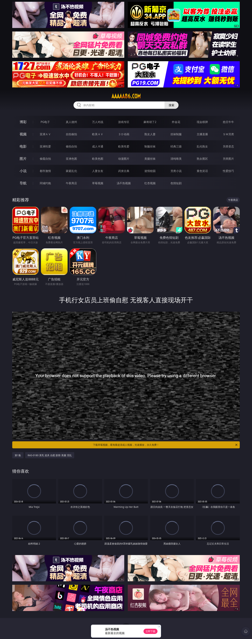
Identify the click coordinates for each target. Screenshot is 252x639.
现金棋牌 (202, 122)
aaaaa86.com (126, 96)
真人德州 (71, 122)
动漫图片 (123, 159)
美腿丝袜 (150, 159)
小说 (23, 170)
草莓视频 (97, 183)
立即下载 (150, 631)
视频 (23, 134)
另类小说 (176, 171)
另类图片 (228, 159)
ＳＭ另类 (228, 134)
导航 (23, 183)
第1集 (18, 455)
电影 (23, 146)
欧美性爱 (123, 146)
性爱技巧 (228, 171)
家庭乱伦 (71, 171)
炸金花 (176, 122)
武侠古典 (123, 171)
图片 (23, 158)
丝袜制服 (176, 134)
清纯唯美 (176, 159)
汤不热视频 (124, 183)
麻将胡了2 (150, 122)
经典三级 (176, 146)
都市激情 (45, 171)
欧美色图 (97, 159)
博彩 (23, 121)
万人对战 (97, 122)
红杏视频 (150, 183)
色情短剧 (176, 183)
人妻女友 (97, 171)
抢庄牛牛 (228, 122)
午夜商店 (71, 183)
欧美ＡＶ (97, 134)
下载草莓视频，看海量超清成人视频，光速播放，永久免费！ (165, 445)
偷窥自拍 (45, 159)
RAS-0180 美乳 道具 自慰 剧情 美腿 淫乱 (50, 455)
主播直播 (202, 134)
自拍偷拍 (71, 134)
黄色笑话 (202, 171)
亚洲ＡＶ (45, 134)
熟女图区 (202, 159)
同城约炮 (45, 183)
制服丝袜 (150, 146)
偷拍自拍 (71, 146)
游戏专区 (123, 122)
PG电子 (45, 122)
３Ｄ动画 (123, 134)
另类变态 (228, 146)
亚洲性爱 (45, 146)
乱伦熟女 (202, 146)
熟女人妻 (150, 134)
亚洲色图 (71, 159)
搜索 (171, 105)
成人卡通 (97, 146)
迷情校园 (150, 171)
